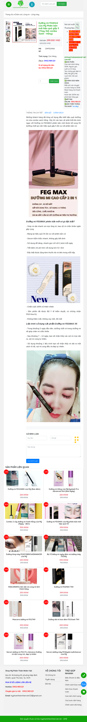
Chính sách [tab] (58, 113)
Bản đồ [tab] (48, 113)
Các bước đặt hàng (73, 700)
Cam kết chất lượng (73, 696)
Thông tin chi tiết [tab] (34, 113)
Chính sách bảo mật (73, 685)
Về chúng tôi (50, 675)
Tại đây (75, 106)
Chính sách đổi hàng (73, 705)
